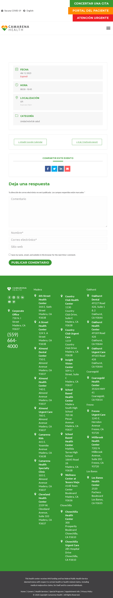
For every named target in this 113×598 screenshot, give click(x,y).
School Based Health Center (69, 395)
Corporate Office (18, 312)
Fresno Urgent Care (98, 412)
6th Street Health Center (44, 299)
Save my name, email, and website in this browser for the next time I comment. (43, 255)
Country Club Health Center (72, 299)
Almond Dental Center (43, 352)
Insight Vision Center (69, 363)
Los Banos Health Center (97, 481)
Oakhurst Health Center (97, 325)
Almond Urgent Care (46, 410)
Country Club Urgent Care (72, 333)
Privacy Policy (86, 591)
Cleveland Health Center (44, 498)
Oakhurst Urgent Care (98, 350)
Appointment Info (72, 591)
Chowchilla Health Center (71, 515)
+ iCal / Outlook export (87, 142)
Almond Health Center (43, 382)
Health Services (41, 591)
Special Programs (57, 591)
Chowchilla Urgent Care (72, 543)
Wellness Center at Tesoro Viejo (72, 478)
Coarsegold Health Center (98, 381)
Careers (30, 591)
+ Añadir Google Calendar (30, 142)
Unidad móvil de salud (30, 121)
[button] (108, 28)
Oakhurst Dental (97, 297)
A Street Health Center (43, 325)
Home (23, 591)
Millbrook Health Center (97, 441)
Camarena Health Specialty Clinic (44, 466)
